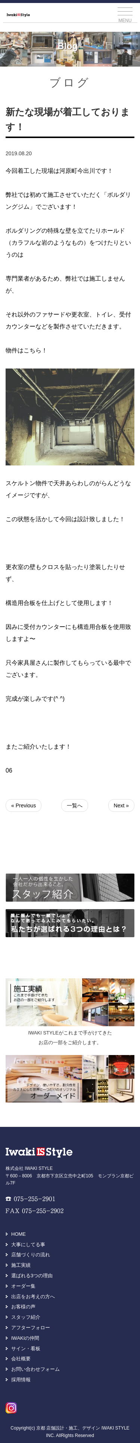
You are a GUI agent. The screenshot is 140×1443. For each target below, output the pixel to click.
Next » (121, 805)
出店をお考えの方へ (33, 1296)
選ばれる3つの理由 (32, 1275)
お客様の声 (23, 1306)
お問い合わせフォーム (35, 1369)
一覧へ (75, 805)
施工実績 (21, 1265)
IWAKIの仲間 (25, 1338)
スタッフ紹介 (25, 1317)
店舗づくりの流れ (30, 1254)
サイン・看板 (25, 1348)
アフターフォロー (30, 1327)
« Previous (23, 805)
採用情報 (21, 1379)
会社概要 (21, 1358)
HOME (18, 1234)
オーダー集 (23, 1286)
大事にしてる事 (28, 1244)
